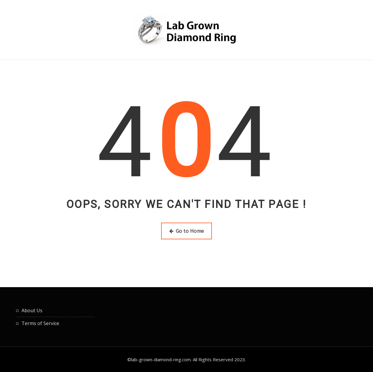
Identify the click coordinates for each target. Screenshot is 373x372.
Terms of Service (40, 323)
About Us (32, 310)
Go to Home (186, 231)
